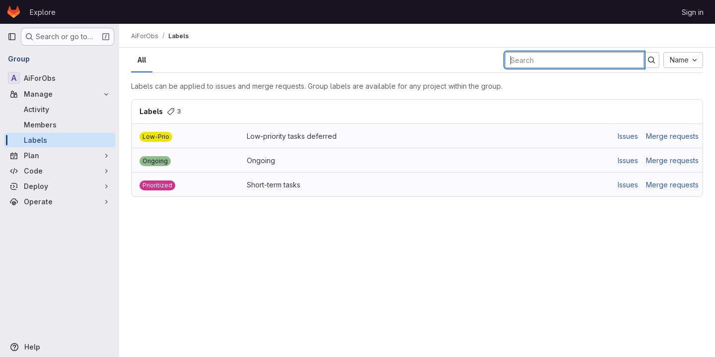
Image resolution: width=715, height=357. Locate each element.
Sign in (693, 12)
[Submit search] (651, 60)
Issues (628, 136)
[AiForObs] (59, 78)
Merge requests (672, 136)
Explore (43, 12)
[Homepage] (13, 12)
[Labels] (59, 140)
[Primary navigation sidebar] (12, 37)
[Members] (59, 125)
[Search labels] (574, 60)
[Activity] (59, 109)
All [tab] (142, 60)
